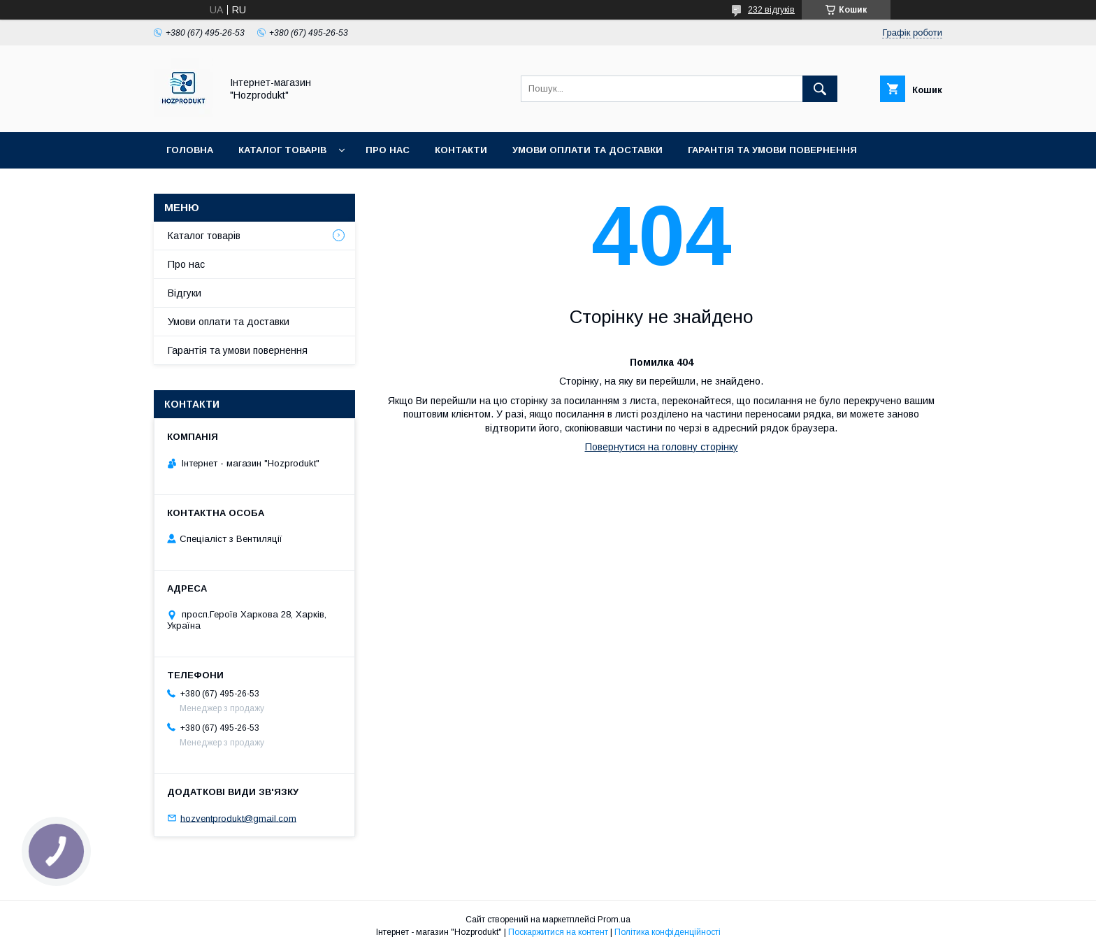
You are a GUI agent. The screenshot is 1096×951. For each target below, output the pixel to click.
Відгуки (184, 293)
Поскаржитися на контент (558, 932)
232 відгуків (771, 10)
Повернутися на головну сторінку (661, 446)
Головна (189, 150)
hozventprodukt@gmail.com (238, 818)
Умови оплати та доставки (587, 150)
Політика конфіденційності (667, 932)
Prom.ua (614, 919)
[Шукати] (819, 89)
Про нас (388, 150)
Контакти (461, 150)
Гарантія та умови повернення (772, 150)
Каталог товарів (282, 150)
